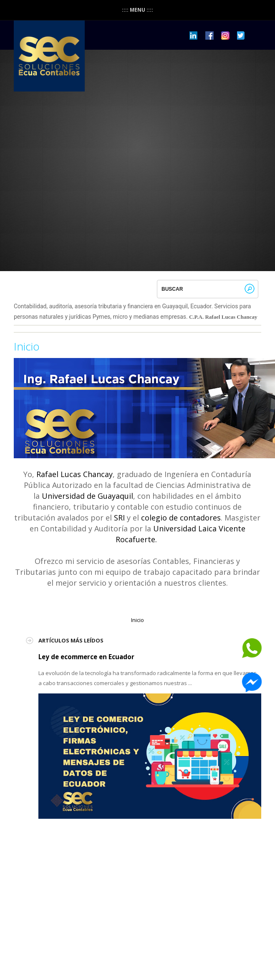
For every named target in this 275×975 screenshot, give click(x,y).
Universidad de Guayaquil (87, 496)
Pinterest (225, 35)
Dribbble (209, 35)
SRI (119, 518)
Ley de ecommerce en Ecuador (86, 657)
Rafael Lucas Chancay (74, 474)
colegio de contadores (181, 518)
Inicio (27, 346)
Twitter (241, 35)
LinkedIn (193, 35)
